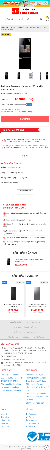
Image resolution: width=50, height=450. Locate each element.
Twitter (30, 417)
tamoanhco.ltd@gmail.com (15, 359)
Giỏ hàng (5, 426)
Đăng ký (4, 423)
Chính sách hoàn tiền (35, 403)
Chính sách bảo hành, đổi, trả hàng (37, 398)
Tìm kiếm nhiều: (15, 322)
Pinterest (31, 426)
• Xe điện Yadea (38, 337)
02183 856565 (10, 356)
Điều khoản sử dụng (34, 375)
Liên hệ (4, 414)
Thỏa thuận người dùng (36, 381)
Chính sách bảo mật (34, 384)
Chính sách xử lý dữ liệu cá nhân (37, 388)
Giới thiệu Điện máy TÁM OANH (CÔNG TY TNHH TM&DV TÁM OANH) (11, 378)
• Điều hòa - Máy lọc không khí (25, 332)
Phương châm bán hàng (11, 384)
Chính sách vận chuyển (36, 393)
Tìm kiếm (5, 417)
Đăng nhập (5, 420)
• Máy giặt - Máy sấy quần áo (17, 337)
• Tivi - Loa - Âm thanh (33, 322)
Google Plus (32, 423)
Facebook (31, 414)
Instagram (31, 420)
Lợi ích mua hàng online (11, 390)
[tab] (25, 156)
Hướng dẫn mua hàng (10, 387)
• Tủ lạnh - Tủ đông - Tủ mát (25, 327)
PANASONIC (18, 94)
